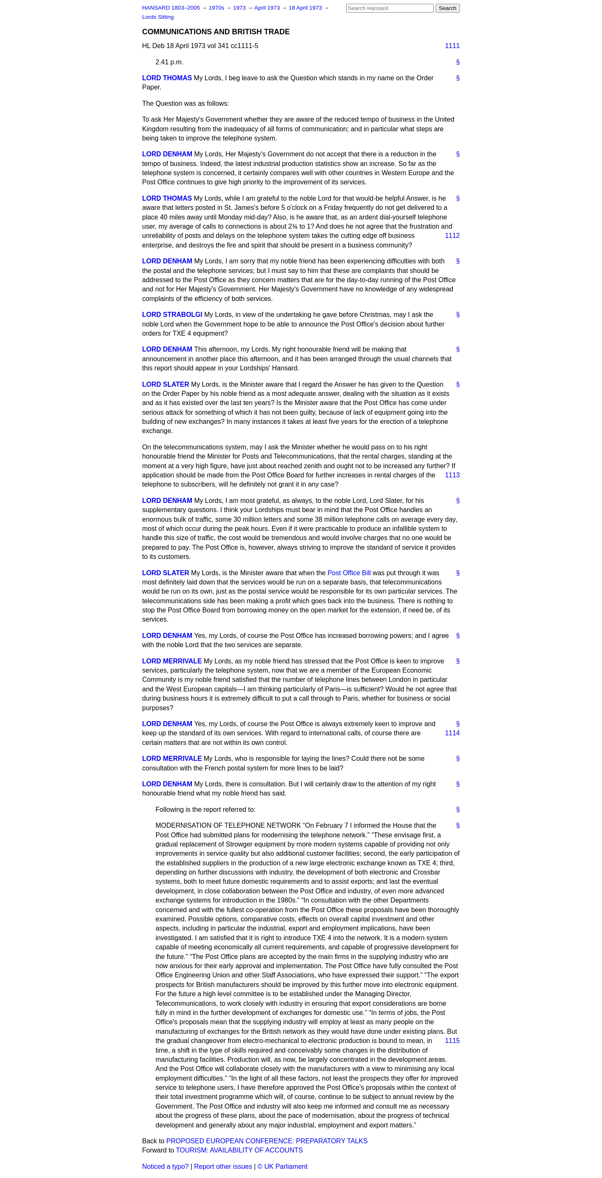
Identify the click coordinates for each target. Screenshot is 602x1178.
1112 (452, 235)
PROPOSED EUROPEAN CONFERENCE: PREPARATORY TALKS (267, 1141)
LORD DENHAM (167, 154)
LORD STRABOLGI (172, 314)
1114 (452, 733)
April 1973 (267, 8)
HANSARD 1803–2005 (171, 8)
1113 (452, 475)
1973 (240, 8)
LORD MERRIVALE (172, 661)
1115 (452, 1040)
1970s (217, 8)
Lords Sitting (158, 17)
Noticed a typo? (165, 1166)
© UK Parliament (282, 1166)
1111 (452, 45)
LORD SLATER (165, 384)
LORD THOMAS (167, 78)
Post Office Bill (349, 572)
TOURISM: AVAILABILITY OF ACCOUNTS (239, 1150)
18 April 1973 (306, 8)
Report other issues (223, 1166)
